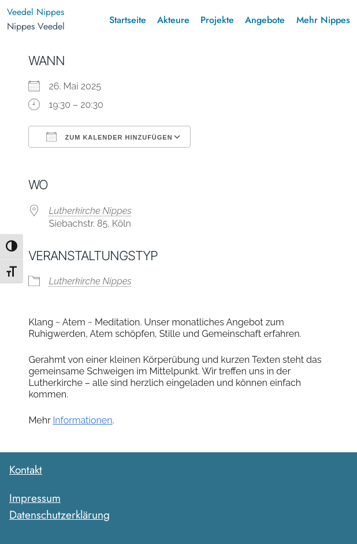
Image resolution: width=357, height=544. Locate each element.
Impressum (35, 498)
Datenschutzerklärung (59, 515)
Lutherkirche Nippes (90, 210)
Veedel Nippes (35, 11)
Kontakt (25, 470)
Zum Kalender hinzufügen (109, 137)
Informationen (82, 420)
